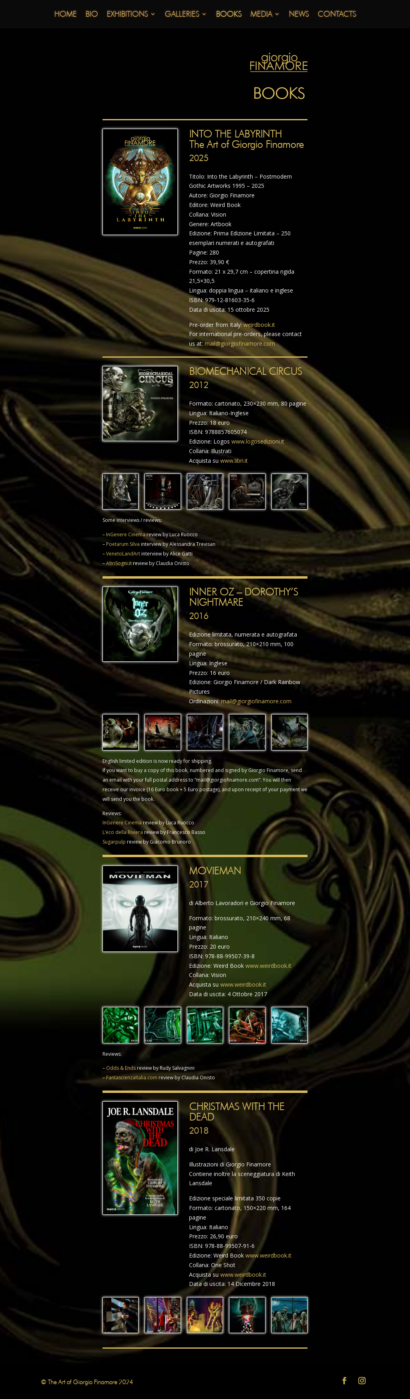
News (299, 15)
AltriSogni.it (119, 563)
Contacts (337, 15)
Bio (91, 15)
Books (228, 15)
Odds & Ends (121, 1068)
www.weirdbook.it (268, 965)
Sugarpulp (114, 841)
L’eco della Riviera (122, 832)
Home (65, 15)
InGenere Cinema (125, 534)
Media (261, 15)
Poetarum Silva (123, 544)
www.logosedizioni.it (257, 441)
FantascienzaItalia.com (131, 1077)
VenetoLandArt (123, 553)
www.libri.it (234, 460)
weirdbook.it (259, 324)
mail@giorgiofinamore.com (240, 343)
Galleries (182, 15)
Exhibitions (127, 15)
